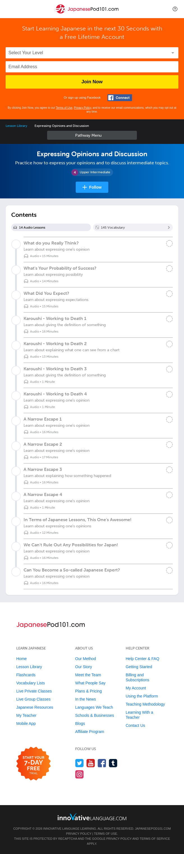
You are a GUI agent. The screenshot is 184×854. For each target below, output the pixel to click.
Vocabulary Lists (30, 683)
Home (21, 658)
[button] (175, 9)
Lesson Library (16, 126)
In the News (85, 699)
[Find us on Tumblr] (113, 763)
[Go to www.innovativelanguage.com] (92, 816)
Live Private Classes (34, 691)
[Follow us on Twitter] (79, 763)
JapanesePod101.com (153, 828)
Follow (95, 187)
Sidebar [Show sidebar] (92, 135)
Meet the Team (88, 675)
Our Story (83, 667)
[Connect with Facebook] (120, 98)
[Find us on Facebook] (102, 763)
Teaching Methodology (145, 704)
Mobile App (26, 723)
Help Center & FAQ (142, 658)
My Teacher (26, 715)
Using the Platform (142, 696)
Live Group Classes (33, 699)
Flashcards (25, 675)
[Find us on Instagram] (79, 774)
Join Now (92, 81)
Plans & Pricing (88, 691)
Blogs (80, 723)
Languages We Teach (94, 707)
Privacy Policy (82, 107)
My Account (136, 688)
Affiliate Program (89, 731)
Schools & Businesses (94, 715)
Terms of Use (64, 107)
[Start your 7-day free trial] (33, 764)
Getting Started (139, 667)
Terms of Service (155, 838)
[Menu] (9, 9)
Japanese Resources (34, 707)
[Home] (87, 13)
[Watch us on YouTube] (90, 763)
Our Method (85, 658)
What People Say (90, 683)
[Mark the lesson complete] (169, 243)
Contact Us (135, 725)
